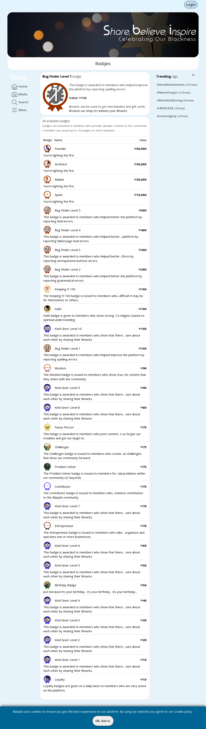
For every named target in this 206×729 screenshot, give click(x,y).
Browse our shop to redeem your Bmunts (98, 111)
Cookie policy (183, 711)
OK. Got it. (103, 721)
